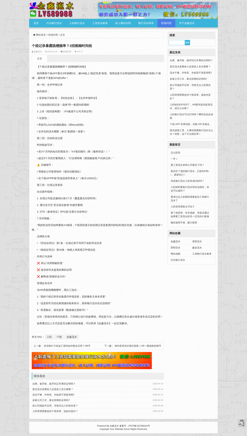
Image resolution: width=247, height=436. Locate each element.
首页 (36, 23)
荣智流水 (175, 247)
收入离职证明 (123, 23)
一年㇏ (174, 158)
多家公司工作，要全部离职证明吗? (51, 400)
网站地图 (175, 253)
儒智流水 (197, 241)
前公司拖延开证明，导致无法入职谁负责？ (55, 405)
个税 (59, 336)
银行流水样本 (146, 23)
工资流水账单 (100, 23)
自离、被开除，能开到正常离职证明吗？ (54, 383)
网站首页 (41, 34)
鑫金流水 (197, 247)
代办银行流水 (54, 23)
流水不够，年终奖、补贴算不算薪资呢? (53, 394)
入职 (49, 336)
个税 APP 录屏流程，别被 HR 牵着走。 (191, 124)
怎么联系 (175, 152)
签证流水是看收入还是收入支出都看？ (52, 389)
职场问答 (166, 23)
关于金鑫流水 (187, 23)
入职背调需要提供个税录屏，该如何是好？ (55, 411)
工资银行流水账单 (201, 253)
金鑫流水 (72, 336)
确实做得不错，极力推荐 (184, 222)
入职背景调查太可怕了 (183, 206)
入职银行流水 (77, 23)
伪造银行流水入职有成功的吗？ (187, 181)
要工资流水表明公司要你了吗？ (187, 165)
